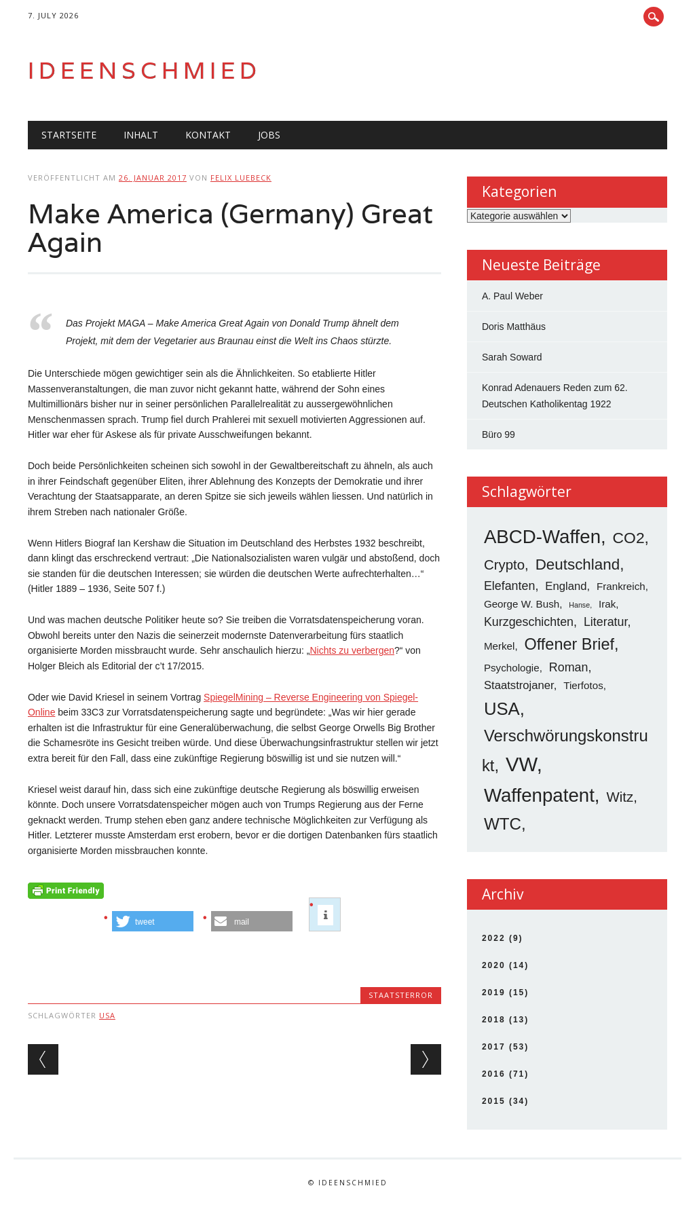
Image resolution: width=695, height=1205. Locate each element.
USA (107, 1015)
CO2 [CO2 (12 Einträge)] (629, 537)
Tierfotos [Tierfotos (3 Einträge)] (583, 685)
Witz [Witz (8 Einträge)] (619, 796)
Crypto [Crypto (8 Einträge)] (504, 564)
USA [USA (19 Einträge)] (502, 708)
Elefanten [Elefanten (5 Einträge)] (510, 586)
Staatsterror (401, 995)
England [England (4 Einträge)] (565, 586)
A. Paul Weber (512, 296)
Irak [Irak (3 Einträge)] (607, 604)
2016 (494, 1074)
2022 (494, 938)
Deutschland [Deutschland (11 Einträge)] (578, 564)
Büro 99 (498, 434)
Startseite (68, 134)
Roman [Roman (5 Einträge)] (568, 667)
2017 (494, 1047)
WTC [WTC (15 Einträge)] (502, 824)
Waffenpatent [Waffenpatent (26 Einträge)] (539, 795)
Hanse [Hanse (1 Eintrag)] (579, 605)
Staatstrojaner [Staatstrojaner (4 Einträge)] (519, 685)
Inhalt (141, 134)
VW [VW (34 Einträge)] (521, 764)
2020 (494, 965)
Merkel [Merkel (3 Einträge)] (499, 646)
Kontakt (208, 134)
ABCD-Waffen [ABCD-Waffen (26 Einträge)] (542, 536)
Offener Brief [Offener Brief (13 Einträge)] (570, 644)
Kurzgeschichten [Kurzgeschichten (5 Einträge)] (529, 622)
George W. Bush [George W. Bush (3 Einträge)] (521, 604)
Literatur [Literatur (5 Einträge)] (606, 622)
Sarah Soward (512, 357)
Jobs (269, 134)
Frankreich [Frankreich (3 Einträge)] (621, 586)
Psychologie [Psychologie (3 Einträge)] (512, 667)
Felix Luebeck (240, 177)
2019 (494, 992)
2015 (494, 1101)
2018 (494, 1019)
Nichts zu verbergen (351, 650)
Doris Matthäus (514, 326)
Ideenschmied (144, 70)
